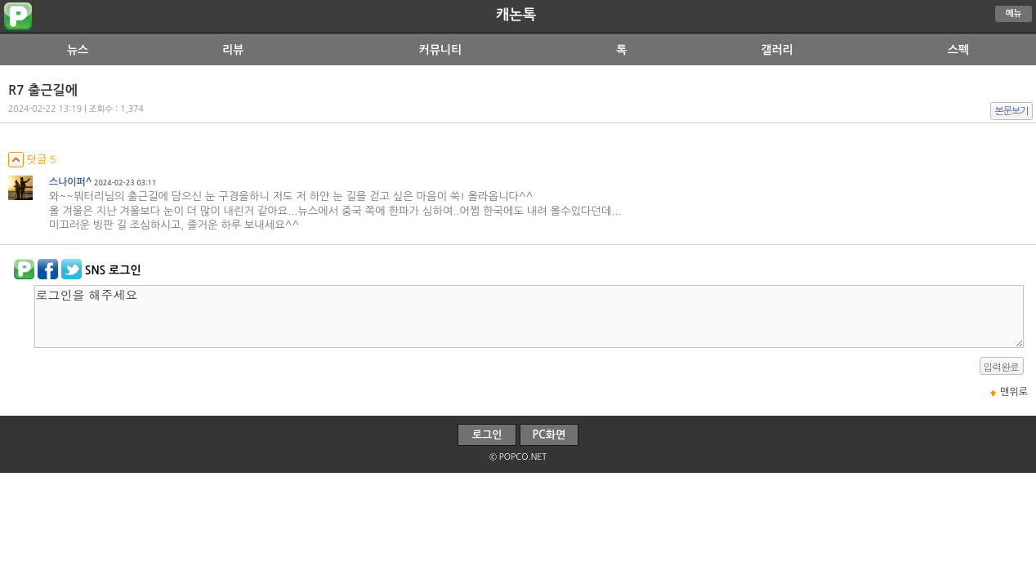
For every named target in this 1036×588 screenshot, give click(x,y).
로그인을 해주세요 (529, 316)
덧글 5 (32, 159)
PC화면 (549, 435)
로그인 (487, 435)
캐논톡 (516, 14)
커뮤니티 (440, 50)
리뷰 (232, 50)
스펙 (958, 50)
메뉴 (1014, 13)
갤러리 (777, 50)
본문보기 (1012, 111)
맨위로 (1014, 392)
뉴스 (77, 50)
